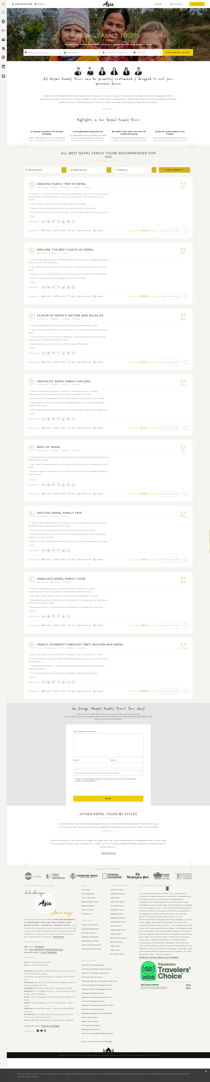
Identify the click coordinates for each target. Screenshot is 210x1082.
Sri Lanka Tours (117, 965)
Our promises (88, 904)
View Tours (174, 170)
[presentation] (93, 799)
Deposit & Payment (90, 947)
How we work (88, 920)
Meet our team (88, 916)
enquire (197, 4)
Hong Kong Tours (118, 940)
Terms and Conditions (91, 955)
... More (31, 216)
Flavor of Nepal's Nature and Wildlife (73, 317)
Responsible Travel (90, 912)
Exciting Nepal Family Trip (61, 516)
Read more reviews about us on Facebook (159, 968)
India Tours (115, 961)
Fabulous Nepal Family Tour (63, 583)
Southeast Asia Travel (91, 959)
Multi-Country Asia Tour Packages (97, 1052)
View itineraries (108, 864)
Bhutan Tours (116, 953)
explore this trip (169, 231)
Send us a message (50, 1036)
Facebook (39, 957)
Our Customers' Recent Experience (46, 960)
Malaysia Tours (116, 924)
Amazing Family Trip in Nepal (63, 183)
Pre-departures (88, 943)
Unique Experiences (90, 939)
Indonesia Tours (117, 920)
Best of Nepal (50, 450)
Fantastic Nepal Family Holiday (66, 383)
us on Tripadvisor (49, 963)
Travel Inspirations (90, 935)
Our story (86, 900)
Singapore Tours (117, 928)
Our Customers (88, 908)
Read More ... (108, 109)
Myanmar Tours (117, 912)
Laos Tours (115, 908)
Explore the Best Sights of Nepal (68, 250)
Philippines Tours (118, 932)
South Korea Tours (118, 948)
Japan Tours (115, 944)
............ (85, 1048)
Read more (58, 947)
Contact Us (87, 924)
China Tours (115, 936)
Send (108, 809)
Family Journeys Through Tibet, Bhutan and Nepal (83, 649)
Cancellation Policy (90, 951)
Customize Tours (177, 52)
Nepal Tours (115, 957)
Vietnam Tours (116, 900)
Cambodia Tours (117, 904)
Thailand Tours (116, 916)
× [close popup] (206, 1071)
